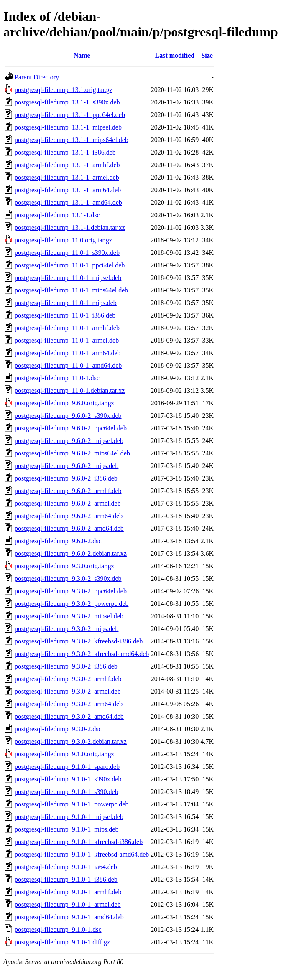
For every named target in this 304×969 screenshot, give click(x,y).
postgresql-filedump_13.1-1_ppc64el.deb (70, 114)
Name (82, 55)
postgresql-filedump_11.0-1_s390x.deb (67, 252)
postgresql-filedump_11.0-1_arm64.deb (68, 352)
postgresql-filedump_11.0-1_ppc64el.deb (70, 265)
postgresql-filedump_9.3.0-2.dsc (58, 728)
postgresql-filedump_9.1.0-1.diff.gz (62, 942)
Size (207, 55)
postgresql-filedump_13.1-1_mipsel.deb (68, 127)
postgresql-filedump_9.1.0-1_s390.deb (66, 791)
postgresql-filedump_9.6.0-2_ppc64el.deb (71, 428)
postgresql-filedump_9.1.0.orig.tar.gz (64, 754)
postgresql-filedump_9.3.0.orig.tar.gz (64, 566)
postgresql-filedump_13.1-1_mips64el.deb (71, 139)
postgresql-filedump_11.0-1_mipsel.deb (68, 277)
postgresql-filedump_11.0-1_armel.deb (67, 340)
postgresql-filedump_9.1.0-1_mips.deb (66, 829)
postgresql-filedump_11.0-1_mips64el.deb (71, 290)
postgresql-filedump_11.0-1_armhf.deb (67, 327)
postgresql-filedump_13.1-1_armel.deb (67, 177)
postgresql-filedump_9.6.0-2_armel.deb (68, 503)
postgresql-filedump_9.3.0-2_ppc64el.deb (71, 591)
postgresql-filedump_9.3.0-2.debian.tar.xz (71, 741)
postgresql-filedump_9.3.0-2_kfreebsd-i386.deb (79, 641)
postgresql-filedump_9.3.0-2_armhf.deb (68, 678)
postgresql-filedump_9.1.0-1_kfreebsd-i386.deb (79, 841)
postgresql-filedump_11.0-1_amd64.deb (68, 365)
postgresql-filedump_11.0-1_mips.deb (66, 302)
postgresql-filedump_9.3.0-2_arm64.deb (69, 703)
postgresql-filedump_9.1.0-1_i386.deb (66, 879)
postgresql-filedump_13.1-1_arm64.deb (68, 189)
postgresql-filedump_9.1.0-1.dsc (58, 929)
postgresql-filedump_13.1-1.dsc (57, 215)
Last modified (174, 55)
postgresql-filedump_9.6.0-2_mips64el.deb (72, 453)
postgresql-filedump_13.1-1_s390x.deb (67, 102)
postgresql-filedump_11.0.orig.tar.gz (63, 240)
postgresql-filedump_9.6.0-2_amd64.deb (69, 528)
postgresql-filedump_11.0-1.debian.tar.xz (70, 390)
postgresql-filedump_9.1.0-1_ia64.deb (66, 866)
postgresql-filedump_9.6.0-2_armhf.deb (68, 490)
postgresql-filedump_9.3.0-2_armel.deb (68, 691)
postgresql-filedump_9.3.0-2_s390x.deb (68, 578)
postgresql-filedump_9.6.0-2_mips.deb (66, 465)
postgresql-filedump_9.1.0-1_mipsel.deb (69, 816)
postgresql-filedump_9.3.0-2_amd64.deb (69, 716)
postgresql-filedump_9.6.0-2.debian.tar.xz (71, 553)
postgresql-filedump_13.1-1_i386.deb (65, 152)
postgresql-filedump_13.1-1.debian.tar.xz (70, 227)
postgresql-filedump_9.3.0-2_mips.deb (66, 628)
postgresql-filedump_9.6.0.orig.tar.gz (64, 403)
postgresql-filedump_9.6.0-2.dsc (58, 540)
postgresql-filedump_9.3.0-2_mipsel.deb (69, 616)
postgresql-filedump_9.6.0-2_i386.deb (66, 478)
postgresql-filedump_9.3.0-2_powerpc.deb (71, 603)
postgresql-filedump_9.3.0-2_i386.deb (66, 666)
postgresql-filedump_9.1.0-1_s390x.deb (68, 779)
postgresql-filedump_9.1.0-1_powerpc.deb (71, 804)
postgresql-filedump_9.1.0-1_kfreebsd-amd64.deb (82, 854)
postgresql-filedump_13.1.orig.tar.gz (63, 89)
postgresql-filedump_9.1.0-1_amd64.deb (69, 917)
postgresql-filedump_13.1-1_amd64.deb (68, 202)
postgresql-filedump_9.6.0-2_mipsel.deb (69, 440)
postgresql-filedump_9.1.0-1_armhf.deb (68, 891)
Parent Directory (37, 77)
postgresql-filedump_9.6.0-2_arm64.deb (69, 515)
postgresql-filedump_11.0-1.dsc (57, 377)
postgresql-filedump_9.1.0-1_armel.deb (68, 904)
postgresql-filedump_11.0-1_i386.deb (65, 315)
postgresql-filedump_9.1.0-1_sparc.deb (67, 766)
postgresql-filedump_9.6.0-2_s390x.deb (68, 415)
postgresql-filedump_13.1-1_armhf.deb (67, 164)
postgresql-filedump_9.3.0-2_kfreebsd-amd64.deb (82, 653)
